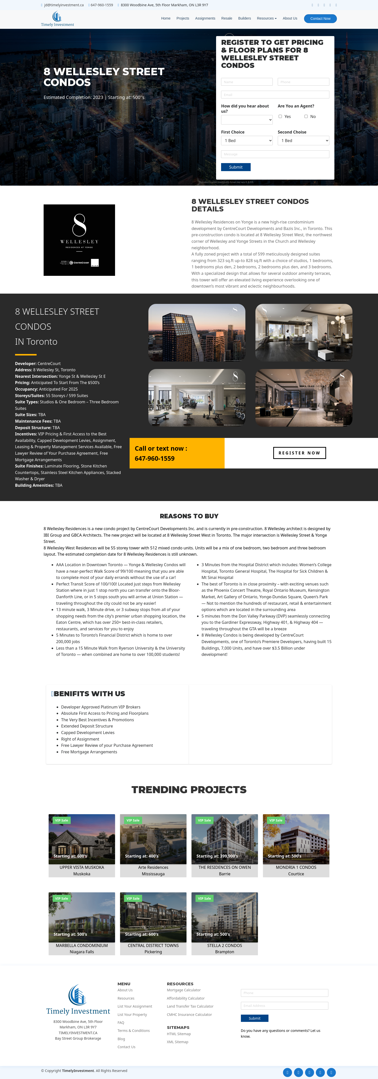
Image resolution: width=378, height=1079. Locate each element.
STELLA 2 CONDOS (224, 945)
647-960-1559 (102, 5)
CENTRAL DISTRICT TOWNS (153, 945)
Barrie (225, 874)
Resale (226, 18)
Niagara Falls (82, 951)
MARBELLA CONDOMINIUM (82, 945)
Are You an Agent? (296, 106)
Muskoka (81, 874)
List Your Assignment (135, 1006)
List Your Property (132, 1014)
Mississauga (153, 874)
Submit (235, 167)
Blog (121, 1039)
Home (165, 18)
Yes (288, 116)
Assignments (205, 18)
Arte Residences (153, 867)
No (313, 116)
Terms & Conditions (134, 1030)
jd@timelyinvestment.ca (64, 5)
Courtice (296, 874)
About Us (289, 18)
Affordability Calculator (186, 998)
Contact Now (320, 19)
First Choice (232, 132)
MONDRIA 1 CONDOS (296, 867)
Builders (244, 18)
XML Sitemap (177, 1042)
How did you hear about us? (245, 108)
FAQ (121, 1022)
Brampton (224, 951)
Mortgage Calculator (184, 990)
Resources (265, 18)
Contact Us (126, 1047)
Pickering (153, 951)
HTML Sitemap (179, 1034)
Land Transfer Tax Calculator (190, 1006)
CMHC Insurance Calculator (189, 1014)
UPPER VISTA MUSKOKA (82, 867)
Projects (182, 18)
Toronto (42, 341)
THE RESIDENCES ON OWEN (225, 867)
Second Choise (292, 132)
